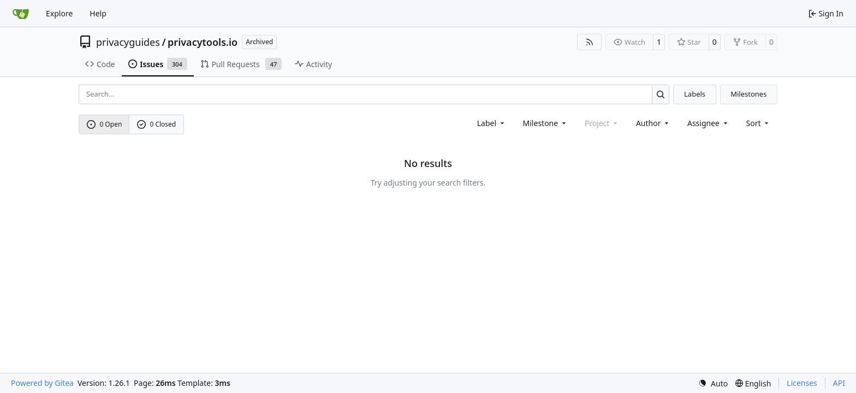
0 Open (104, 124)
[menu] (758, 123)
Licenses (802, 383)
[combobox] (491, 123)
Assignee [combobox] (708, 123)
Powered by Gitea (42, 383)
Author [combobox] (653, 123)
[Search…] (661, 94)
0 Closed (156, 124)
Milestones (748, 94)
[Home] (20, 13)
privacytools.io (202, 42)
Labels (694, 94)
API (839, 383)
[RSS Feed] (589, 42)
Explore (59, 13)
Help (98, 13)
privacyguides (128, 42)
